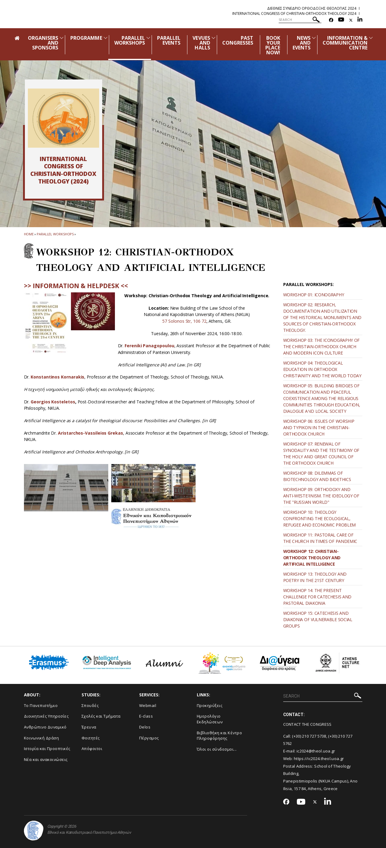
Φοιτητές (91, 738)
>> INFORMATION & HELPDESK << (76, 285)
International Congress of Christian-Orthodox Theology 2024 (294, 13)
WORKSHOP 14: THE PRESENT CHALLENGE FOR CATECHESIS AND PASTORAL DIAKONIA (317, 596)
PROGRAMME (86, 38)
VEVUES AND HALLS (201, 43)
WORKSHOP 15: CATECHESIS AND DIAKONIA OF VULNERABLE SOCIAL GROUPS (317, 619)
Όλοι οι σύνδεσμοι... (217, 749)
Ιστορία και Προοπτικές (47, 748)
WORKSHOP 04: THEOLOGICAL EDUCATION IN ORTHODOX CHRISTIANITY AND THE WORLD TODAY (322, 369)
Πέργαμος (149, 738)
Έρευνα (89, 727)
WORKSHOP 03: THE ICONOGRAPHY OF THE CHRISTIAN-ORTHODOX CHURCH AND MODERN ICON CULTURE (321, 346)
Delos (145, 727)
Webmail (147, 705)
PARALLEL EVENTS (168, 40)
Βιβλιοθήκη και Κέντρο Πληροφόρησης (219, 735)
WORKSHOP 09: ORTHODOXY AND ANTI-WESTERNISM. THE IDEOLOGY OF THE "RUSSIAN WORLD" (321, 495)
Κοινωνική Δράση (41, 738)
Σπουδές (90, 705)
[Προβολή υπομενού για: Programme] (105, 38)
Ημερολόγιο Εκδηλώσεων (210, 719)
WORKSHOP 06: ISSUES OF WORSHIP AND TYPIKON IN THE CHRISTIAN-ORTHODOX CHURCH (318, 427)
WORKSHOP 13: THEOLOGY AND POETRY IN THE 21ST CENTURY (315, 577)
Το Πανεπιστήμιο (41, 705)
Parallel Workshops (55, 234)
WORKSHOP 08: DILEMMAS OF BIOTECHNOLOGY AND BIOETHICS (317, 476)
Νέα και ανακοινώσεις (46, 759)
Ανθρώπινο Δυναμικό (45, 727)
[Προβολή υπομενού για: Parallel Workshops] (148, 38)
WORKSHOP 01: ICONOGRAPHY (313, 295)
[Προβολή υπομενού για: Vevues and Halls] (213, 38)
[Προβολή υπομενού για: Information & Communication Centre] (371, 38)
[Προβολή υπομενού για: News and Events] (313, 38)
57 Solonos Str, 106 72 (184, 321)
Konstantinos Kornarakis (57, 377)
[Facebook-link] (331, 20)
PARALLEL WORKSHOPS (129, 40)
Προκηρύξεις (210, 705)
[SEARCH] (300, 19)
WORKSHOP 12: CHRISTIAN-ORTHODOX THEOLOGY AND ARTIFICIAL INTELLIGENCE (312, 557)
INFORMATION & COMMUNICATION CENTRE (345, 43)
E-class (146, 716)
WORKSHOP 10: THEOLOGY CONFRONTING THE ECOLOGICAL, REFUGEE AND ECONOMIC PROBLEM (319, 518)
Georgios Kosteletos (53, 402)
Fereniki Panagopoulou (149, 345)
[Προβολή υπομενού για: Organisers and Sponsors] (61, 38)
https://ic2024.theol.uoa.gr (319, 758)
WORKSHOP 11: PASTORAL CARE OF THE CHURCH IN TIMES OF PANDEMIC (320, 538)
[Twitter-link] (351, 20)
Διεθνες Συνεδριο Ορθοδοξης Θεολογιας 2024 (311, 8)
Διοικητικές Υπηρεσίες (46, 716)
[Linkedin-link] (359, 20)
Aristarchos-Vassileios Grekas (90, 433)
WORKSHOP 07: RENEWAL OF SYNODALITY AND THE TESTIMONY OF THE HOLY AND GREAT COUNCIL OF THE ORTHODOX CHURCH (321, 453)
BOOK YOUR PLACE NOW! (272, 45)
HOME (29, 234)
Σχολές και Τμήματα (101, 716)
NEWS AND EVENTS (301, 43)
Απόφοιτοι (92, 748)
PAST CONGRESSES (237, 40)
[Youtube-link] (341, 20)
